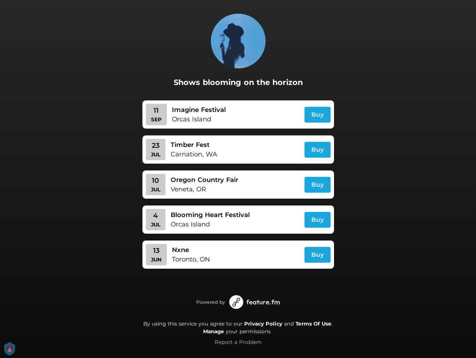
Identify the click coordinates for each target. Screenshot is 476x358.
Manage (213, 331)
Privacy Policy (263, 323)
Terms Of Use (313, 323)
